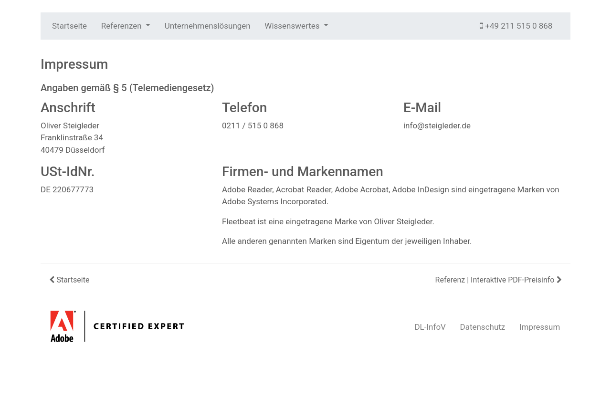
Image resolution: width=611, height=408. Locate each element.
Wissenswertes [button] (292, 26)
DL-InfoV (429, 327)
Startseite (69, 26)
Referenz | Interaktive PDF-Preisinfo (499, 279)
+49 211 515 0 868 (516, 26)
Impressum (539, 327)
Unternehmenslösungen (208, 26)
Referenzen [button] (122, 26)
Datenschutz (483, 327)
